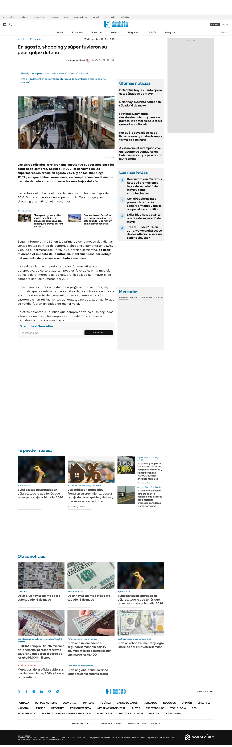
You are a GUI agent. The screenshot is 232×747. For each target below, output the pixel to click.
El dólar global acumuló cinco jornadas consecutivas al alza (87, 672)
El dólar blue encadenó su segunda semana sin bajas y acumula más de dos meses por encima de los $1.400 (89, 648)
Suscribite (98, 333)
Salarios (24, 17)
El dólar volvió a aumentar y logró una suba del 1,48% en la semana (140, 645)
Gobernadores (80, 17)
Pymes (55, 17)
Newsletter (225, 32)
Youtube (49, 691)
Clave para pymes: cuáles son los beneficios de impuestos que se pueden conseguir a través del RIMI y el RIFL (48, 221)
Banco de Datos (127, 702)
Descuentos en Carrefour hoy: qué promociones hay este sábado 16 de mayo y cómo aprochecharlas (98, 219)
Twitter (19, 691)
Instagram (33, 691)
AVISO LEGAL (105, 713)
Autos (136, 708)
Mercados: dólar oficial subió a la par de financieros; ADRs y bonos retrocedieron (41, 673)
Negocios (133, 32)
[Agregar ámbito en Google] (77, 60)
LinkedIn (41, 691)
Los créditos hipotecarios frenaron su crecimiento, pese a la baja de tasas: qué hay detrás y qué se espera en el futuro (90, 495)
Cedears (158, 298)
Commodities (146, 298)
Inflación (125, 17)
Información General (111, 708)
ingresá (225, 24)
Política (115, 32)
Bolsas (133, 298)
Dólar (60, 32)
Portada (23, 702)
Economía (77, 32)
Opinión (152, 32)
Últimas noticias (46, 702)
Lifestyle (204, 702)
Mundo (40, 708)
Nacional (24, 708)
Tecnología (178, 708)
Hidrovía (96, 17)
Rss (194, 708)
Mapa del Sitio (27, 713)
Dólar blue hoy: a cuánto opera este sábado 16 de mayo (140, 92)
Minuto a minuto (28, 665)
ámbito (21, 39)
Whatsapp (57, 691)
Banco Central (40, 17)
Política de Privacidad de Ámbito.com (66, 713)
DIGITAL (83, 723)
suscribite (215, 24)
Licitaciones (173, 713)
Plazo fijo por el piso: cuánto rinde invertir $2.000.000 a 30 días (54, 73)
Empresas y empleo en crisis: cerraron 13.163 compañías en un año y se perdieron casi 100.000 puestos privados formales (149, 471)
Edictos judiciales (131, 713)
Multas (154, 713)
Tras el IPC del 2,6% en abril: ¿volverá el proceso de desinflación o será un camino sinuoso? (144, 232)
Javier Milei (110, 17)
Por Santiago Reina (76, 506)
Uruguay (170, 32)
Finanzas (97, 32)
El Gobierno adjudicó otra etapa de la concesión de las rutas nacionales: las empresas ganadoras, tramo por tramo (149, 498)
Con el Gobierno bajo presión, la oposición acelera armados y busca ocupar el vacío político (144, 204)
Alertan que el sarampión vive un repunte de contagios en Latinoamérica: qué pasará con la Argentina (140, 153)
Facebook (26, 691)
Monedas (123, 298)
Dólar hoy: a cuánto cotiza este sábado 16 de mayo (140, 103)
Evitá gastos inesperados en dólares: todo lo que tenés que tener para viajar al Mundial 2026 (40, 493)
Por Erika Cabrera (144, 483)
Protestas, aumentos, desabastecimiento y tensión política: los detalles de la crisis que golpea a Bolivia (140, 119)
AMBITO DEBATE (144, 723)
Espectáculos (155, 708)
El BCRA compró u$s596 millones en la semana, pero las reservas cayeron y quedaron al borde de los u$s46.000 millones (41, 651)
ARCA (66, 17)
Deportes (57, 708)
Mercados (150, 702)
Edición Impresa (80, 708)
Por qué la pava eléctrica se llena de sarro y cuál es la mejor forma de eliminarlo (140, 136)
